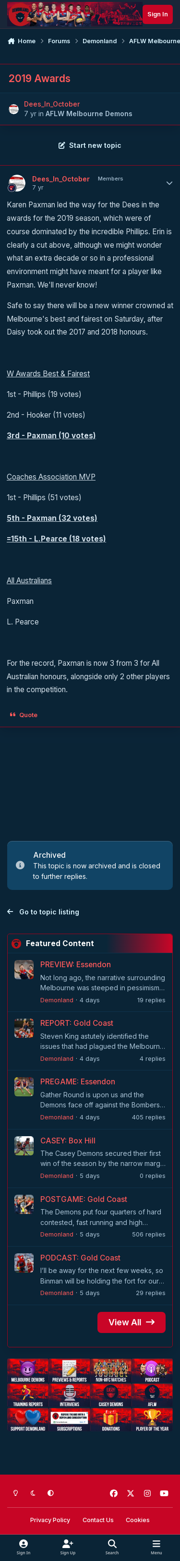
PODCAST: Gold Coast (80, 1257)
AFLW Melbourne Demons (89, 113)
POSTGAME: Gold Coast (83, 1199)
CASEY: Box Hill (68, 1140)
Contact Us (98, 1520)
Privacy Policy (50, 1520)
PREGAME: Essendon (77, 1082)
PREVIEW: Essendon (75, 964)
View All (131, 1322)
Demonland (56, 1000)
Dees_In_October (52, 104)
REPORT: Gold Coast (76, 1023)
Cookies (138, 1520)
